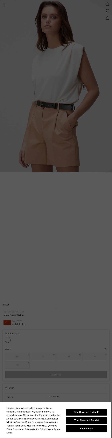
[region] (55, 420)
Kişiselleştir (86, 428)
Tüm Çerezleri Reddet (86, 420)
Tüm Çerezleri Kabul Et (87, 412)
